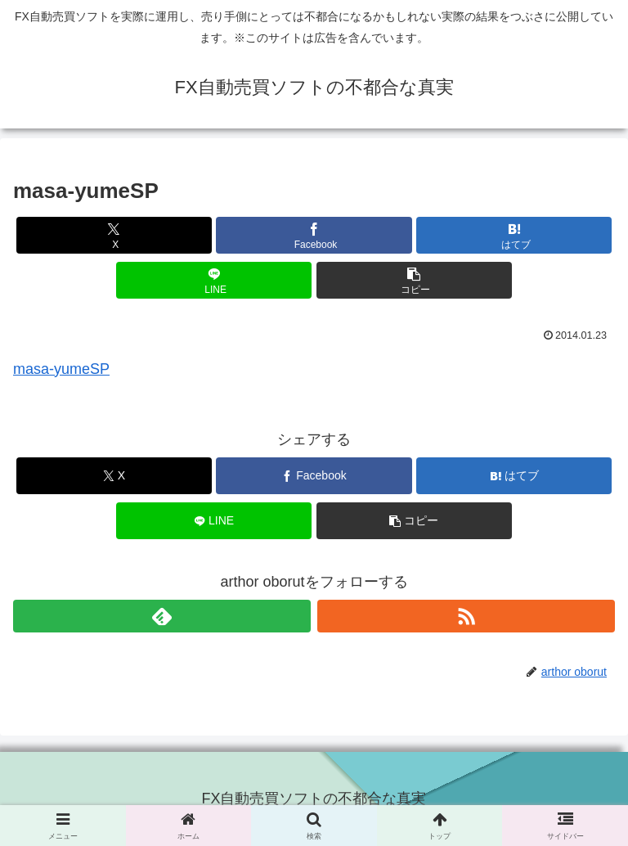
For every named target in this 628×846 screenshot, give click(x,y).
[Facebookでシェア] (313, 235)
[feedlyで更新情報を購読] (162, 616)
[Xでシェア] (114, 235)
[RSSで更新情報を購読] (466, 616)
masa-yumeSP (61, 369)
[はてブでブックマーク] (514, 235)
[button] (414, 280)
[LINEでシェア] (214, 280)
